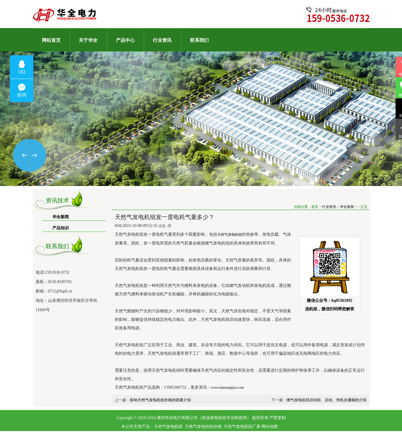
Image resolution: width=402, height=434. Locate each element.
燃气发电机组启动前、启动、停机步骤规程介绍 (327, 400)
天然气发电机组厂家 (242, 426)
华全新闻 (60, 217)
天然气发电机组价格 (203, 426)
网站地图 (269, 426)
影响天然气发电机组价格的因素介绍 (160, 400)
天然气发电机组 (168, 426)
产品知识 (60, 228)
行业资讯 (329, 207)
